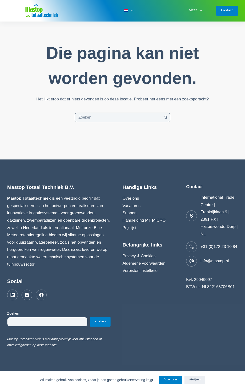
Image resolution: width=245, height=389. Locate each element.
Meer (196, 11)
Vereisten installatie (139, 270)
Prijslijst (129, 227)
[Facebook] (41, 295)
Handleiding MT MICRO (144, 220)
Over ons (130, 198)
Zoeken (13, 313)
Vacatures (131, 205)
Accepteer (170, 380)
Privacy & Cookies (139, 256)
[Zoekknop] (165, 117)
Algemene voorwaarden (144, 263)
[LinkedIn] (12, 295)
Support (129, 213)
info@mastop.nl (214, 261)
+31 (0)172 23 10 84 (218, 246)
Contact (227, 10)
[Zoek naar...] (118, 117)
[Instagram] (27, 295)
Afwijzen (194, 380)
